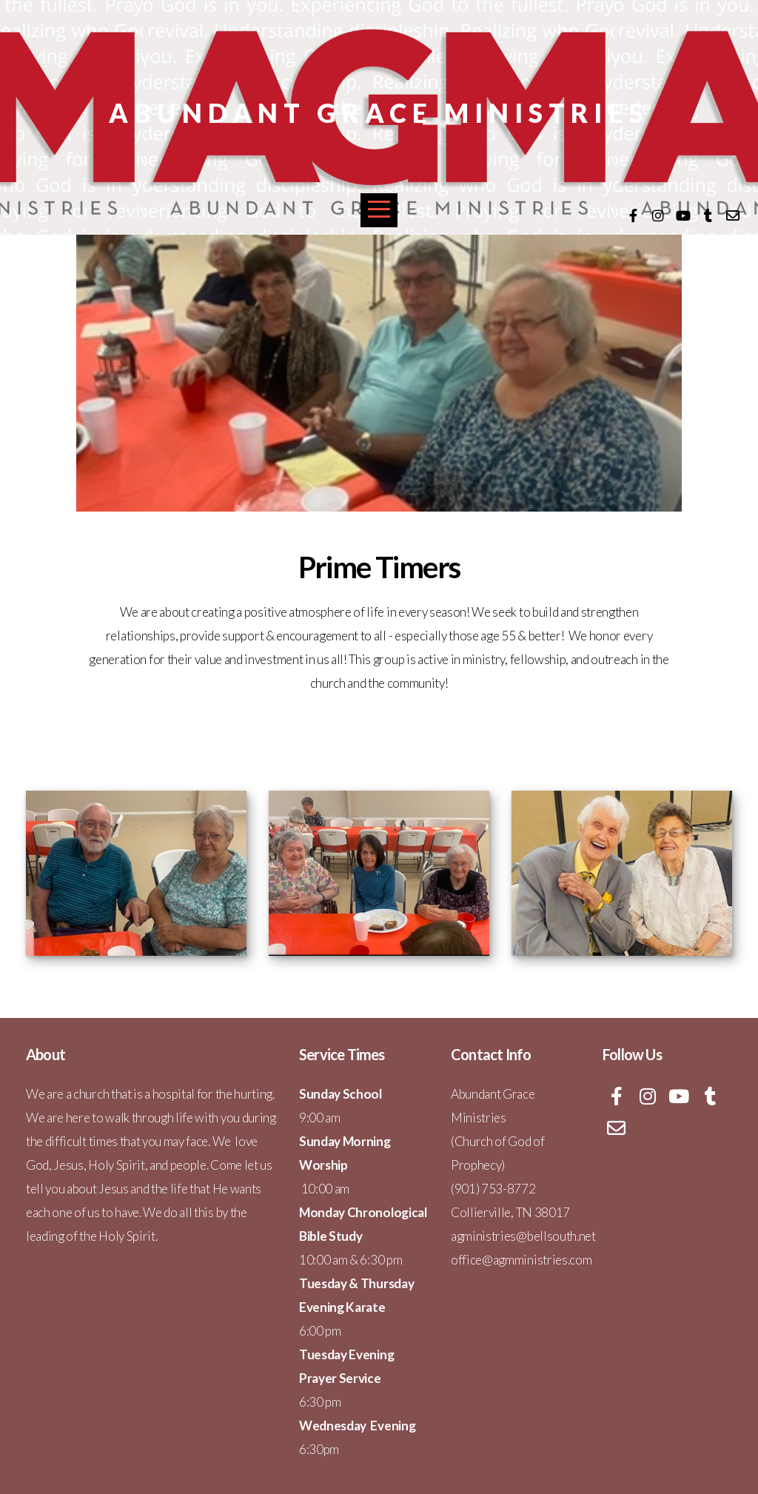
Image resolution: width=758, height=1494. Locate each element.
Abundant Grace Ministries (378, 112)
